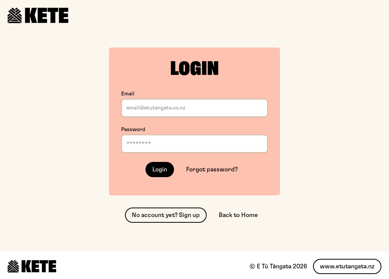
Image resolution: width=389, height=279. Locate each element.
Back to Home (238, 215)
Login (159, 169)
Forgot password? (212, 169)
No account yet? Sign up (166, 215)
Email (127, 94)
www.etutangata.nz (347, 266)
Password (133, 129)
